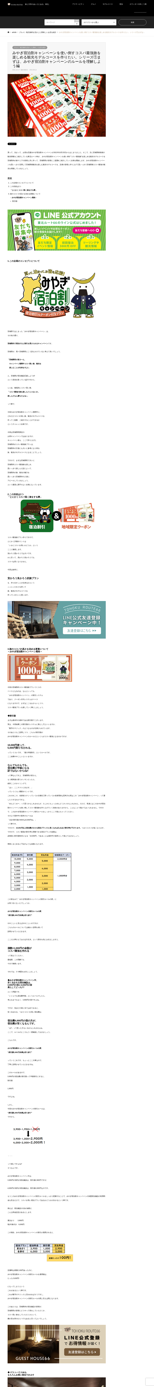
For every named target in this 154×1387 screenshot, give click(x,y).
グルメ (93, 4)
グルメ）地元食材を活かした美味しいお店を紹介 (30, 47)
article (14, 32)
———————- (140, 12)
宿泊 (121, 4)
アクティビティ (78, 4)
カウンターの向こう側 (138, 4)
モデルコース (108, 4)
